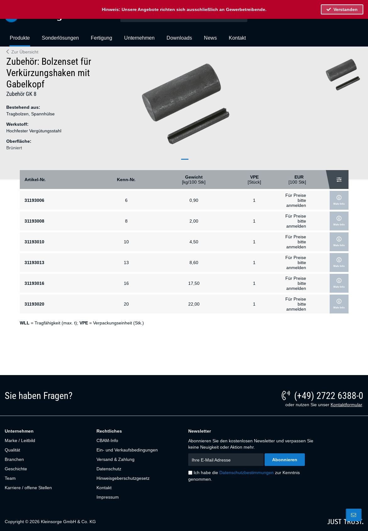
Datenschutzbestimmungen (246, 472)
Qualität (12, 449)
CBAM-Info (107, 440)
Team (10, 478)
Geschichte (16, 468)
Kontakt (104, 487)
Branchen (14, 459)
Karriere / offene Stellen (28, 487)
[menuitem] (19, 41)
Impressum (107, 497)
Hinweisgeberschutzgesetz (123, 478)
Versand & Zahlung (115, 459)
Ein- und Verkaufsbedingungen (127, 449)
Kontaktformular (346, 404)
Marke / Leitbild (20, 440)
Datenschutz (108, 468)
